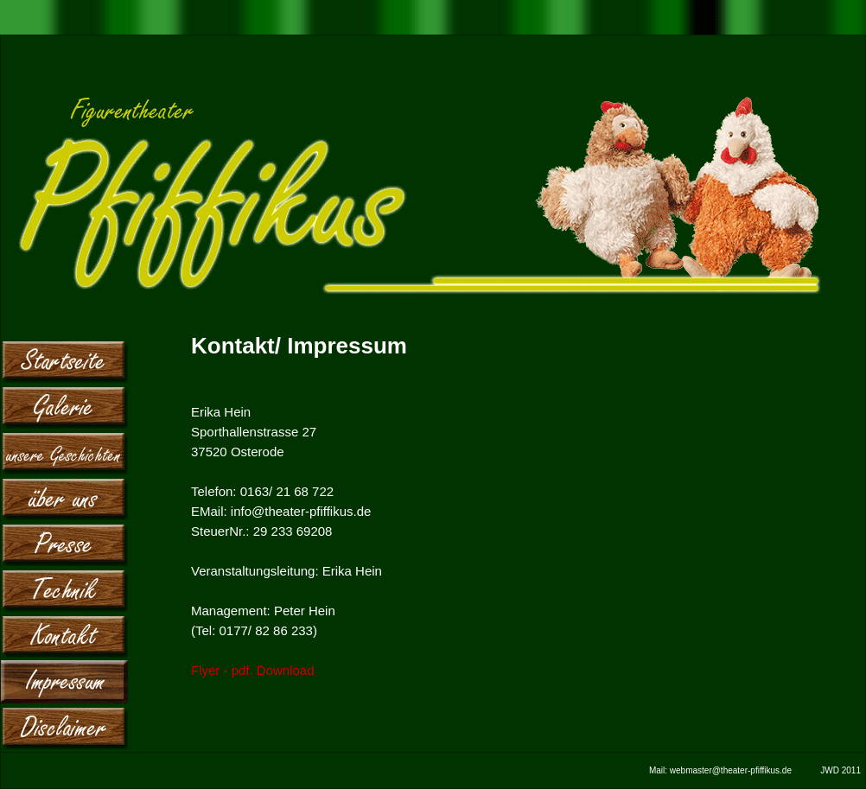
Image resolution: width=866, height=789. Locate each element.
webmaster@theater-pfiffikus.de (731, 770)
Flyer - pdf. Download (253, 670)
